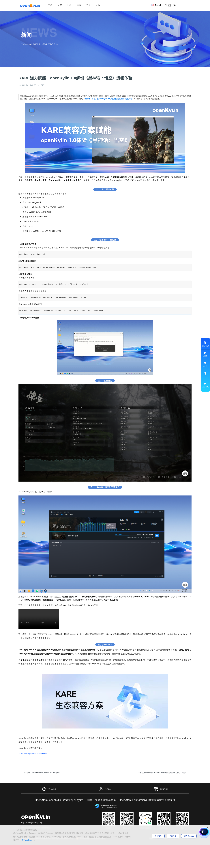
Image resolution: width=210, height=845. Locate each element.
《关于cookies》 (26, 840)
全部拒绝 (172, 836)
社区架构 (105, 789)
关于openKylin (49, 789)
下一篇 (161, 772)
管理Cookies (189, 836)
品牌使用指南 (161, 789)
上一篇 (42, 772)
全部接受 (158, 836)
